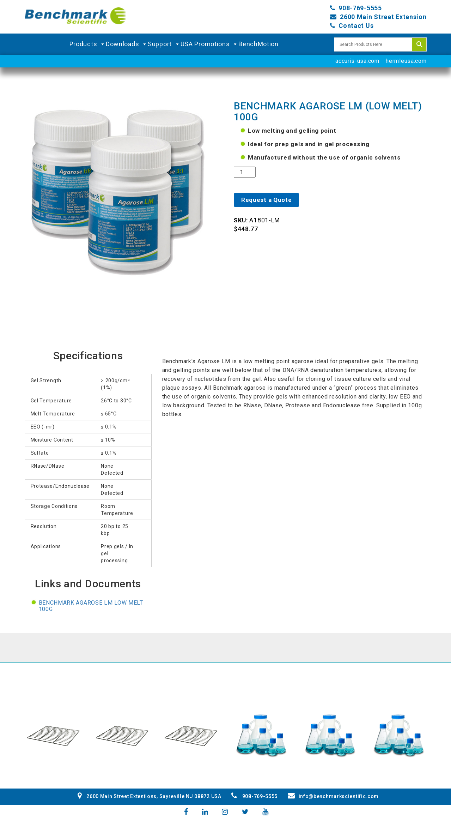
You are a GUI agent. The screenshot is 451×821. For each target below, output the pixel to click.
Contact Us (356, 25)
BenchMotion (258, 44)
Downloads (127, 44)
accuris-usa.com (357, 61)
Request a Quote (266, 199)
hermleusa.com (406, 61)
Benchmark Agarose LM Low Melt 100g (91, 605)
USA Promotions (210, 44)
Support (164, 44)
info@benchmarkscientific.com (333, 796)
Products (87, 44)
